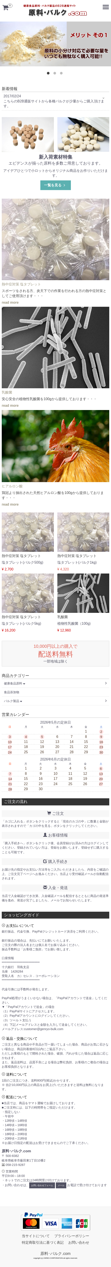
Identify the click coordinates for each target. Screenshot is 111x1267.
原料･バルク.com (55, 1253)
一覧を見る (55, 185)
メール (61, 1185)
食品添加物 (11, 692)
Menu (106, 5)
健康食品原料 (14, 683)
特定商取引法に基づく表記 (43, 1243)
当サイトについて (36, 1236)
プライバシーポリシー (71, 1236)
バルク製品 (13, 701)
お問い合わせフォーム (42, 1185)
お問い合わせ (78, 1243)
